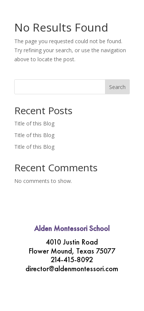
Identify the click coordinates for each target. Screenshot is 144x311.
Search (117, 87)
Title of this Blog (34, 123)
